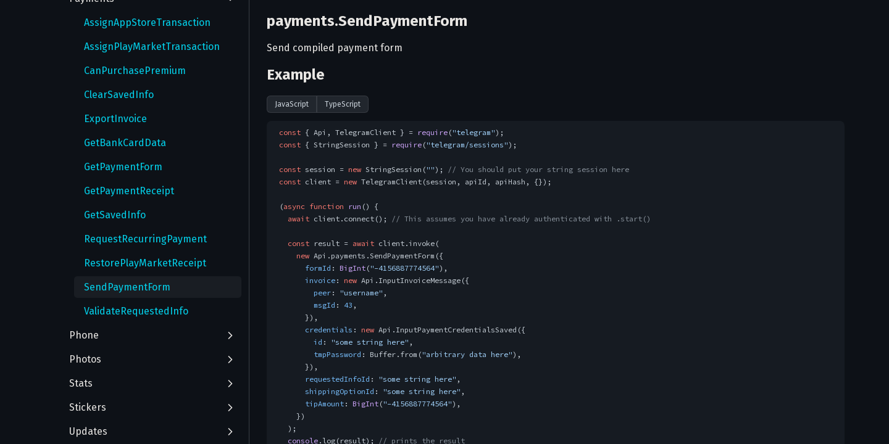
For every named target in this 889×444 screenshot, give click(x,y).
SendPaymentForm (127, 287)
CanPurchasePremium (135, 70)
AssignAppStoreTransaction (147, 22)
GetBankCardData (125, 143)
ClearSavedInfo (119, 95)
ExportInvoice (115, 119)
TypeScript (343, 104)
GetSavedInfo (115, 215)
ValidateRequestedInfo (136, 311)
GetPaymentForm (123, 167)
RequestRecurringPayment (145, 239)
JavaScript (292, 104)
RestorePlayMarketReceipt (145, 263)
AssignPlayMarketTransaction (152, 46)
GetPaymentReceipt (129, 191)
